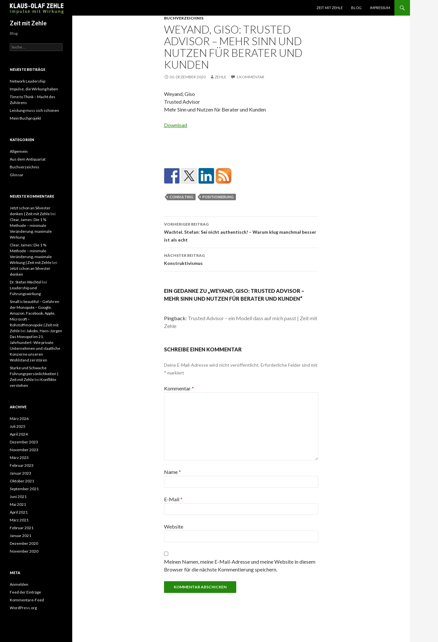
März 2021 (19, 520)
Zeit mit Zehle (330, 8)
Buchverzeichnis (183, 18)
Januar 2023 (20, 473)
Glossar (16, 174)
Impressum (380, 8)
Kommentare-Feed (27, 599)
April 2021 (19, 512)
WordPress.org (23, 607)
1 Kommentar (250, 76)
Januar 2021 (20, 535)
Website (173, 526)
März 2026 (19, 418)
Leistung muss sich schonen (34, 110)
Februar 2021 (22, 527)
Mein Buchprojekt (25, 118)
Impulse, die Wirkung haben (34, 88)
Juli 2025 (17, 426)
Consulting (181, 197)
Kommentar (179, 388)
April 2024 (19, 434)
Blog (356, 8)
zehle (220, 76)
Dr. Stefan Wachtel (25, 282)
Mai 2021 (18, 504)
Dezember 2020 (24, 543)
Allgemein (19, 151)
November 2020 (24, 551)
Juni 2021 (18, 496)
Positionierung (218, 197)
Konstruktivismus (241, 259)
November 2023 (24, 449)
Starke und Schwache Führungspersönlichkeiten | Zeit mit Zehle (34, 373)
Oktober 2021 (22, 480)
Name (172, 472)
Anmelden (19, 584)
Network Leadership (27, 81)
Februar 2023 (22, 465)
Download (175, 125)
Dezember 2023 (24, 441)
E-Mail (173, 499)
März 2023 (19, 457)
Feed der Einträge (25, 592)
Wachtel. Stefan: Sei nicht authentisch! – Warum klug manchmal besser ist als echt (241, 231)
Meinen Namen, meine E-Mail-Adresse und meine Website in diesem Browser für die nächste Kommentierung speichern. (239, 565)
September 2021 (24, 488)
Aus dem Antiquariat (28, 159)
